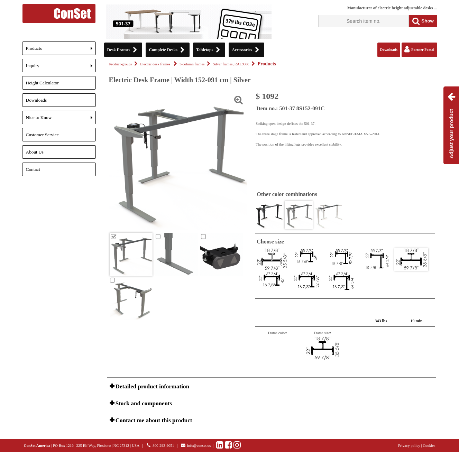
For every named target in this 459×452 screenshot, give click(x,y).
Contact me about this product (153, 420)
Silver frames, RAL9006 (231, 64)
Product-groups (120, 64)
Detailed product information (151, 386)
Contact (33, 169)
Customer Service (42, 134)
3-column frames (192, 64)
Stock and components (143, 403)
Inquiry (61, 67)
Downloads (36, 100)
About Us (35, 152)
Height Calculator (42, 82)
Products (61, 50)
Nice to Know (61, 119)
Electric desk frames (155, 64)
